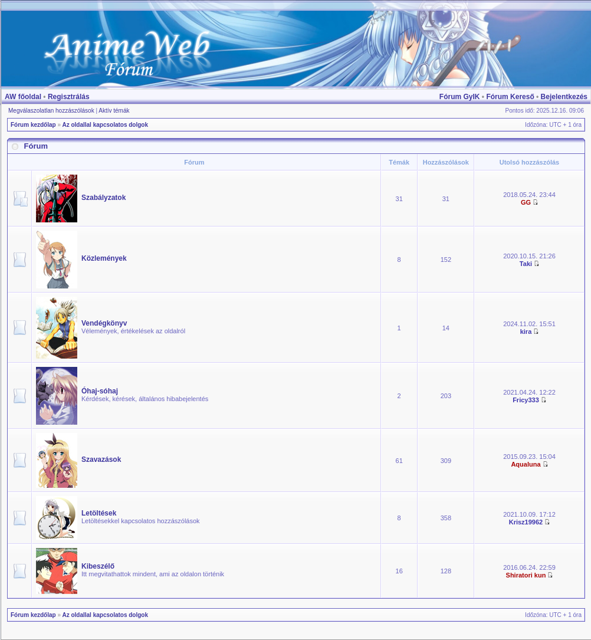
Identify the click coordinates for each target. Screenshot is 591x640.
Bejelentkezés (564, 97)
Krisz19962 (526, 522)
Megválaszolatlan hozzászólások (51, 110)
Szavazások (101, 459)
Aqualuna (525, 464)
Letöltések (98, 513)
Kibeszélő (97, 566)
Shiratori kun (526, 575)
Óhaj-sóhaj (99, 391)
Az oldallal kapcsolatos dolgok (105, 125)
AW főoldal (23, 97)
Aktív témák (113, 110)
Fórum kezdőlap (33, 125)
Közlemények (104, 258)
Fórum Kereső (510, 97)
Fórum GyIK (459, 97)
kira (526, 331)
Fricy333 (526, 399)
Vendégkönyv (104, 323)
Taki (526, 263)
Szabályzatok (103, 197)
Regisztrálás (69, 97)
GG (526, 202)
